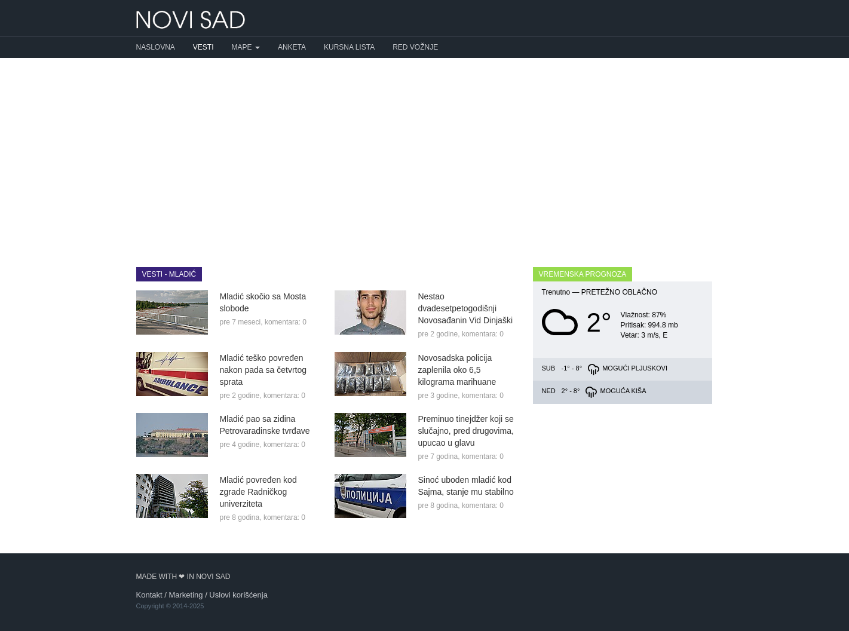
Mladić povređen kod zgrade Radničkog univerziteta (258, 492)
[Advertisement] (424, 153)
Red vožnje (415, 47)
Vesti (203, 47)
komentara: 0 (286, 322)
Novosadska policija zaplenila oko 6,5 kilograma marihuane (457, 370)
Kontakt (149, 594)
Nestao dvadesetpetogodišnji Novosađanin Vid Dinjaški (465, 308)
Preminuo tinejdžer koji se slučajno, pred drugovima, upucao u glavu (466, 431)
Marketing (185, 594)
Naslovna (155, 47)
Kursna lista (349, 47)
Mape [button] (246, 47)
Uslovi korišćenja (238, 594)
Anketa (292, 47)
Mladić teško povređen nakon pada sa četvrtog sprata (263, 370)
